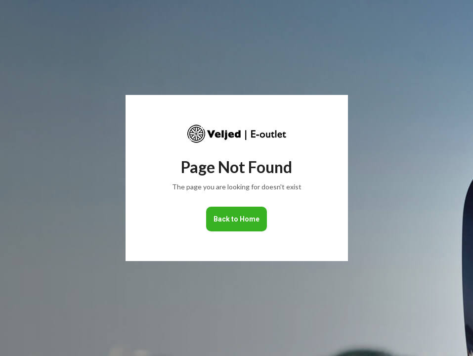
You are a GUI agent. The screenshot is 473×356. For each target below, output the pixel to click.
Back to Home (236, 219)
